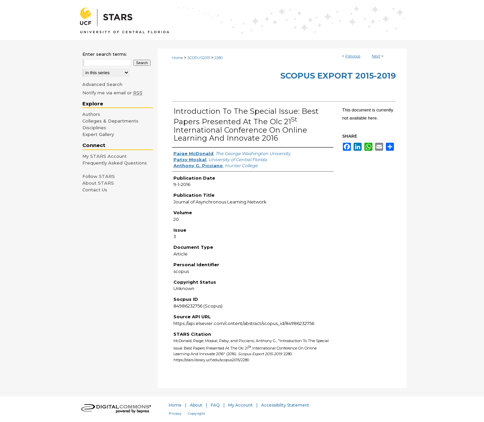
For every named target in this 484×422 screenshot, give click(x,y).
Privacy (175, 413)
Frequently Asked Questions (114, 163)
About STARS (98, 183)
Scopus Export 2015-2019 (338, 76)
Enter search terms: (104, 54)
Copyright (196, 413)
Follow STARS (98, 176)
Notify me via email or (112, 92)
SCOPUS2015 (198, 57)
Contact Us (94, 189)
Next (376, 56)
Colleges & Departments (110, 121)
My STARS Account (104, 156)
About (196, 405)
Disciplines (94, 127)
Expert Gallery (98, 134)
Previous (352, 56)
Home (177, 57)
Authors (91, 114)
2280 (218, 57)
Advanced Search (102, 84)
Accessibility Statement (285, 405)
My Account (240, 405)
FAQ (215, 405)
